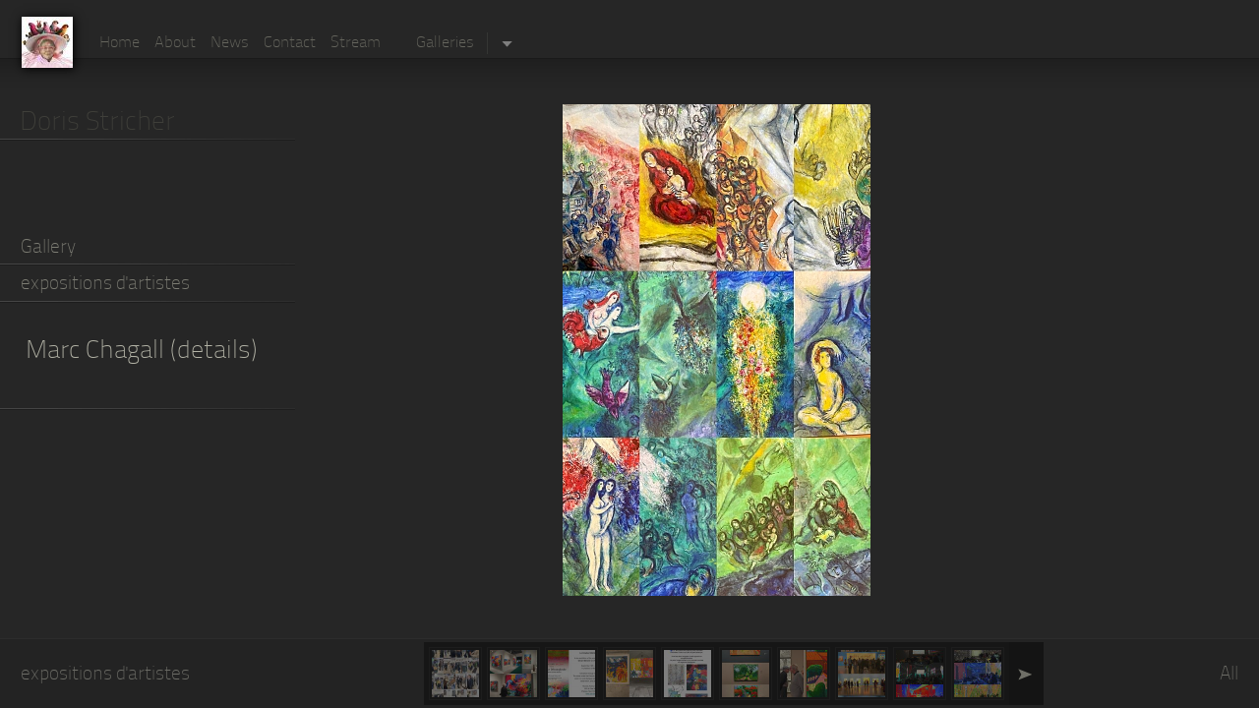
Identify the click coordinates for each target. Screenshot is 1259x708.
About (175, 43)
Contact (290, 43)
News (229, 43)
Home (119, 43)
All (1229, 675)
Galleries (445, 43)
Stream (355, 43)
